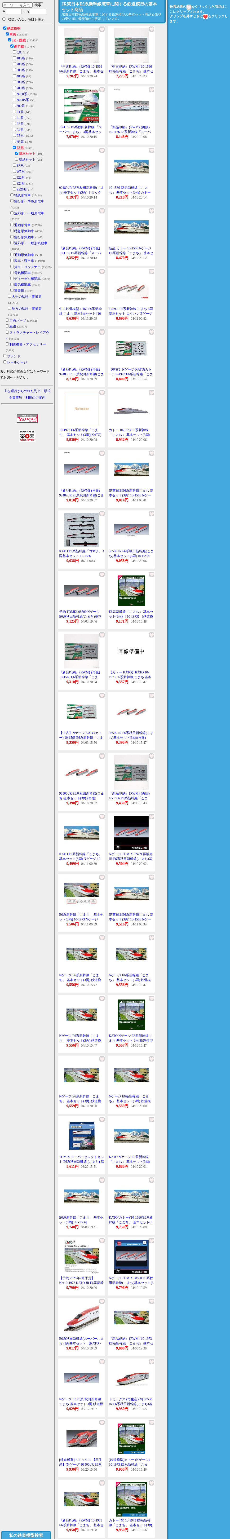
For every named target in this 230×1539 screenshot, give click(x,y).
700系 (21, 88)
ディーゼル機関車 (27, 279)
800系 (21, 106)
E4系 (20, 130)
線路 (12, 326)
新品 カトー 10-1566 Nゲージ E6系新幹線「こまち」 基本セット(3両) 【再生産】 (131, 253)
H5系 (20, 142)
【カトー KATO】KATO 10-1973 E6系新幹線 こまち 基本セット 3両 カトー (130, 677)
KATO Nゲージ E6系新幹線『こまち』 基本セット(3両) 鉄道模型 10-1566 (129, 1161)
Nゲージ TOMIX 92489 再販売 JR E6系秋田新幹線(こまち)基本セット (131, 858)
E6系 (20, 148)
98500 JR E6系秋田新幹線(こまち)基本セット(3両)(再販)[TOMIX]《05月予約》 (131, 737)
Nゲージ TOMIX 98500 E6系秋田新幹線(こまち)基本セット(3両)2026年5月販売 (131, 1282)
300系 (21, 70)
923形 (21, 183)
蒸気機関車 (22, 285)
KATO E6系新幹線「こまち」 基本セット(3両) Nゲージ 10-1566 (80, 858)
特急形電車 (22, 195)
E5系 (20, 135)
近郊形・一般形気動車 (30, 243)
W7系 (21, 171)
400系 (21, 76)
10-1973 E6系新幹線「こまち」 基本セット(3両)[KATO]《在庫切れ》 (80, 434)
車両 (12, 34)
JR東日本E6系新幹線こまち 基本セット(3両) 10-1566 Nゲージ (131, 495)
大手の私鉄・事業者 (27, 296)
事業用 (19, 290)
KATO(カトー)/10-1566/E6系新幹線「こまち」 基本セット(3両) (131, 1222)
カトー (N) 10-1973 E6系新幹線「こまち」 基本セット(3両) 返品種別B (131, 1525)
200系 (21, 64)
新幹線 (19, 46)
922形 (21, 177)
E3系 (20, 124)
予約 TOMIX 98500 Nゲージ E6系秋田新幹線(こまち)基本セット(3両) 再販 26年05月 (80, 616)
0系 (19, 52)
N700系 (22, 94)
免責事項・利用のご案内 (27, 397)
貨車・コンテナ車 (27, 267)
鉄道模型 (13, 28)
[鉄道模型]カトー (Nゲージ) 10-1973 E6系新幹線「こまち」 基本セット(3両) (129, 1464)
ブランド (13, 356)
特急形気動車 (24, 231)
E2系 (20, 118)
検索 (38, 5)
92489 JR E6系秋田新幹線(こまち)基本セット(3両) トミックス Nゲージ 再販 (81, 192)
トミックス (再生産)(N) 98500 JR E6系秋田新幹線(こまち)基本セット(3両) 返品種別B (130, 1403)
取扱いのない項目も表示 (23, 19)
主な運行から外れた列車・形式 (27, 391)
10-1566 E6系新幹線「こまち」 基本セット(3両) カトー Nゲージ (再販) (130, 192)
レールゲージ (17, 362)
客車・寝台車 (24, 261)
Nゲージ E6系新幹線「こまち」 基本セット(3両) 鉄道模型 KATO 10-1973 (80, 979)
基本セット (27, 153)
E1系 (20, 112)
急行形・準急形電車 (29, 201)
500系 (21, 82)
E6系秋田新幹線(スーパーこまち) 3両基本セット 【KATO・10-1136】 (81, 1343)
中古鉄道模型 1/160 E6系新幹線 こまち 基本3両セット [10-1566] (80, 313)
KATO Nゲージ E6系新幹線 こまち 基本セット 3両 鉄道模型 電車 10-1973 (131, 1040)
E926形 (22, 189)
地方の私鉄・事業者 (27, 308)
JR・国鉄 (19, 40)
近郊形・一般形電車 (29, 213)
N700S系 (23, 100)
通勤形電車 (22, 225)
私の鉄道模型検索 (26, 1535)
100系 (21, 58)
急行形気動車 (24, 237)
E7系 (20, 165)
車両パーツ (17, 320)
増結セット (27, 159)
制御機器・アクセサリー (27, 344)
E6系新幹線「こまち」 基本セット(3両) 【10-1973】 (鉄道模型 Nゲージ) (131, 616)
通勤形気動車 (24, 255)
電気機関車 (22, 273)
